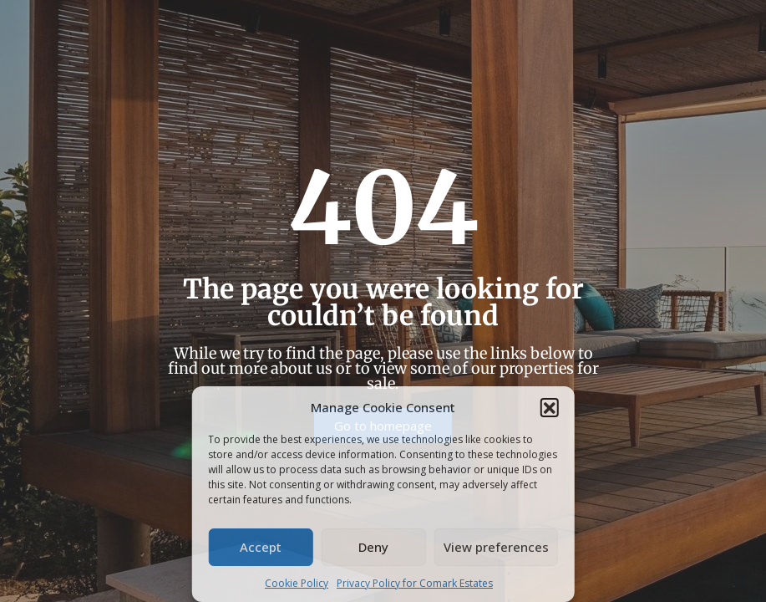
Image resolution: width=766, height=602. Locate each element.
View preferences (496, 546)
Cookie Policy (296, 583)
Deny (373, 546)
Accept (261, 546)
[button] (549, 407)
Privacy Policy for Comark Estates (415, 583)
